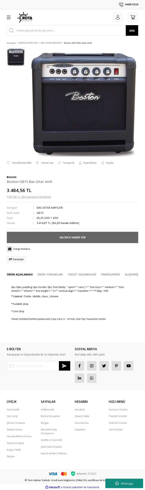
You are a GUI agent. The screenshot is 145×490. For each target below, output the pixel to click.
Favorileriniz (82, 423)
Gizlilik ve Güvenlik (51, 440)
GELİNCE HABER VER (72, 237)
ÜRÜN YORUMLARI (50, 274)
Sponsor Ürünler (118, 409)
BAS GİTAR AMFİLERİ (50, 207)
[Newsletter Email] (38, 366)
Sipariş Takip (82, 416)
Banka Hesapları (50, 416)
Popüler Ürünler (118, 416)
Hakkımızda (47, 409)
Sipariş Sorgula (15, 443)
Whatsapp (124, 483)
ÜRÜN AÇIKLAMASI (20, 274)
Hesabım (80, 409)
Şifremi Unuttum (16, 423)
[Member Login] (118, 17)
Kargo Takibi (14, 449)
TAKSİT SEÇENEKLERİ (81, 274)
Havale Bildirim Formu (19, 436)
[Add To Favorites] (19, 163)
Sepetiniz (80, 429)
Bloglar (45, 423)
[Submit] (64, 366)
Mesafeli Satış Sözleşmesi (49, 431)
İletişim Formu (14, 429)
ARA (132, 30)
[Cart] (133, 17)
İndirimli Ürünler (118, 423)
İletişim (11, 456)
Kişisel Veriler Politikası (54, 453)
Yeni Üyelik (13, 409)
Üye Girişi (12, 416)
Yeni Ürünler (116, 429)
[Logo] (24, 17)
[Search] (72, 30)
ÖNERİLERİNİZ (110, 274)
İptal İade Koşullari (51, 446)
